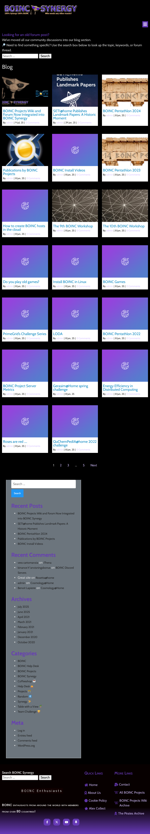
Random (25, 696)
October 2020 (26, 642)
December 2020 (27, 637)
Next (93, 465)
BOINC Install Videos (30, 544)
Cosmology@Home (42, 583)
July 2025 (23, 606)
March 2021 (24, 622)
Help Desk (25, 686)
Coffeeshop (27, 681)
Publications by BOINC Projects (36, 539)
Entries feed (25, 735)
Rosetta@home (45, 578)
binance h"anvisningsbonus (34, 567)
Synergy (24, 701)
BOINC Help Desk (28, 666)
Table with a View (30, 706)
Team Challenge (29, 711)
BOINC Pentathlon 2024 (32, 533)
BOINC (22, 661)
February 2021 (26, 627)
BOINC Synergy (27, 676)
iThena (47, 562)
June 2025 (24, 612)
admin (9, 122)
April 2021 (24, 617)
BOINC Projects (27, 671)
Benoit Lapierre (27, 588)
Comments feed (27, 740)
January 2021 (25, 632)
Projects (24, 691)
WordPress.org (26, 745)
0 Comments (32, 122)
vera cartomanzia (28, 562)
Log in (21, 730)
